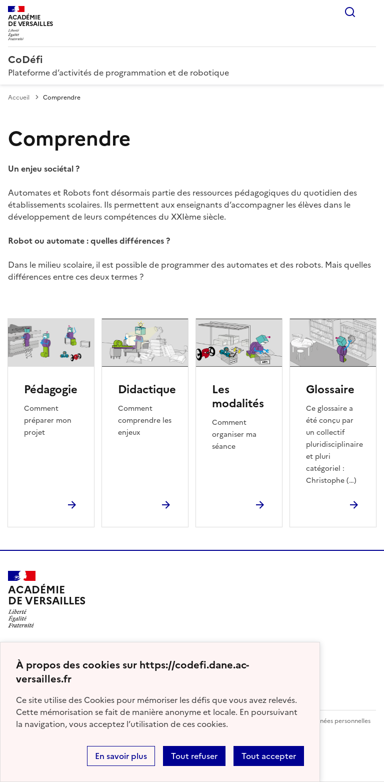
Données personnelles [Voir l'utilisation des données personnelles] (339, 720)
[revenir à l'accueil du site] (192, 60)
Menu (370, 12)
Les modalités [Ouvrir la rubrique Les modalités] (238, 396)
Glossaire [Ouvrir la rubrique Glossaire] (330, 389)
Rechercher (350, 12)
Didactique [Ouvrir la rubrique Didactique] (147, 389)
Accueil (19, 97)
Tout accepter (269, 756)
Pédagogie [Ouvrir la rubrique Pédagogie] (51, 389)
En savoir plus (121, 756)
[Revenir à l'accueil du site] (47, 599)
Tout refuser (194, 756)
